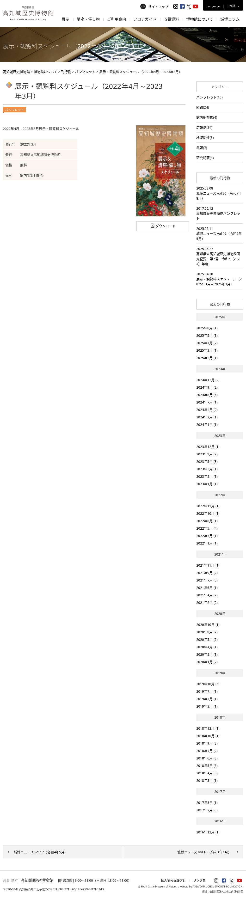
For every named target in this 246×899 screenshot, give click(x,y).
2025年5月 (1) (207, 335)
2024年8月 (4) (207, 394)
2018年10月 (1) (208, 736)
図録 (199, 107)
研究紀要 (203, 157)
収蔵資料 (171, 19)
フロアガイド (144, 19)
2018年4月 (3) (207, 773)
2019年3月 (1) (207, 706)
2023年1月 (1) (207, 484)
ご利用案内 (116, 19)
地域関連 (203, 137)
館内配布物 (204, 117)
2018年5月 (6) (207, 765)
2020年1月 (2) (207, 662)
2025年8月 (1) (207, 328)
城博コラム (230, 19)
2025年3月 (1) (207, 350)
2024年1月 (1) (207, 424)
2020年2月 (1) (207, 654)
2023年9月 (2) (207, 454)
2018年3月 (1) (207, 780)
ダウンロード (165, 226)
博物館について (199, 19)
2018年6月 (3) (207, 758)
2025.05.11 (219, 233)
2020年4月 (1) (207, 647)
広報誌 (201, 127)
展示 (65, 19)
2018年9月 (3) (207, 743)
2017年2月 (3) (207, 810)
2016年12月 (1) (208, 832)
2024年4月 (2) (207, 409)
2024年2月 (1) (207, 417)
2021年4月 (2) (207, 595)
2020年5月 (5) (207, 639)
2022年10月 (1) (208, 513)
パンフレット (206, 97)
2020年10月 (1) (208, 624)
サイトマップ (154, 6)
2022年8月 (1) (207, 521)
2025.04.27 (219, 256)
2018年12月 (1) (208, 728)
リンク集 (199, 880)
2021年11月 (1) (208, 565)
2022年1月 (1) (207, 543)
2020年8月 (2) (207, 632)
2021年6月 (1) (207, 587)
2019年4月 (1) (207, 699)
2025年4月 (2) (207, 343)
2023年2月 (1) (207, 476)
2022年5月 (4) (207, 528)
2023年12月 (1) (208, 446)
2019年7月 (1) (207, 691)
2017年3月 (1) (207, 802)
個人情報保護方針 (173, 880)
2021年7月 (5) (207, 580)
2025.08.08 (219, 193)
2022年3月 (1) (207, 535)
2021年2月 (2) (207, 602)
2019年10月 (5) (208, 684)
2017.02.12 (219, 213)
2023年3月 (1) (207, 469)
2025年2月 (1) (207, 357)
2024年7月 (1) (207, 402)
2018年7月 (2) (207, 750)
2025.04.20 (219, 279)
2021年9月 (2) (207, 572)
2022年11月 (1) (208, 506)
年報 (199, 147)
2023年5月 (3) (207, 461)
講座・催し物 (88, 19)
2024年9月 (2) (207, 387)
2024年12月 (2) (208, 380)
